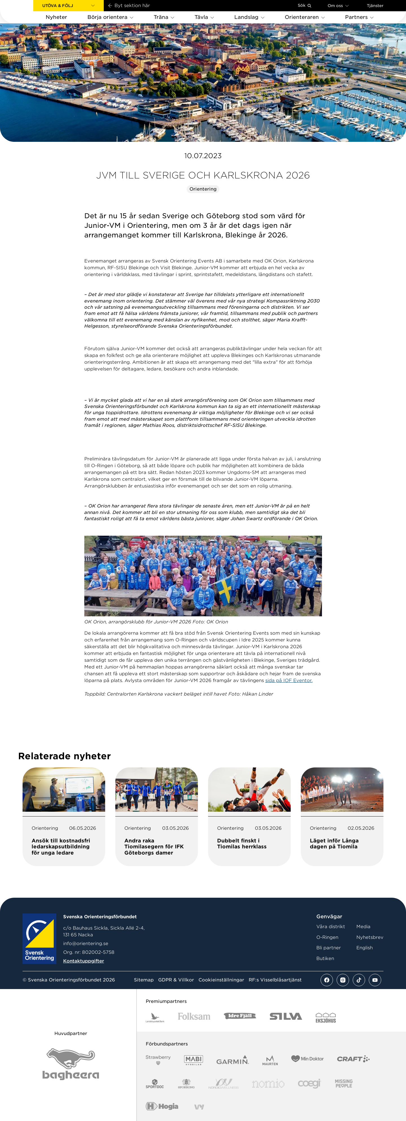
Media (363, 926)
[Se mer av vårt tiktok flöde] (359, 980)
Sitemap (144, 980)
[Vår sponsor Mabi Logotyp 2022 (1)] (193, 1060)
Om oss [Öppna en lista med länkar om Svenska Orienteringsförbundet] (338, 5)
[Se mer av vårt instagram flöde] (343, 980)
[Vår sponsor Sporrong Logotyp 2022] (186, 1084)
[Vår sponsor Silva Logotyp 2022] (286, 1018)
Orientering (203, 189)
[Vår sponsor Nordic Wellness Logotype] (224, 1084)
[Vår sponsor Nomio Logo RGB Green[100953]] (268, 1084)
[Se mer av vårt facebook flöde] (327, 980)
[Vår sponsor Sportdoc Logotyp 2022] (155, 1084)
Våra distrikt (330, 926)
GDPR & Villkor (176, 980)
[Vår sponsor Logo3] (309, 1084)
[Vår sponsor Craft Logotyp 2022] (353, 1060)
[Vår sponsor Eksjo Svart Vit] (326, 1018)
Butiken (325, 958)
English (364, 947)
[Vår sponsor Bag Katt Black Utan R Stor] (71, 1064)
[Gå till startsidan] (25, 11)
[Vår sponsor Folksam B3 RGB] (194, 1018)
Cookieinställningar (221, 980)
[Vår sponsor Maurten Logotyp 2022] (270, 1060)
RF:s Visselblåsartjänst (275, 980)
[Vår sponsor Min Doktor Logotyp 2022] (307, 1060)
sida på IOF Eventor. (289, 680)
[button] (68, 5)
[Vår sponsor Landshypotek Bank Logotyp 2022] (155, 1018)
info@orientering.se (85, 943)
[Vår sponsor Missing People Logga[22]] (344, 1084)
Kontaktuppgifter (83, 961)
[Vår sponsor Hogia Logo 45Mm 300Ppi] (162, 1107)
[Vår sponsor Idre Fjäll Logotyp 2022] (240, 1018)
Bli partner (328, 947)
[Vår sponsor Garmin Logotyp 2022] (233, 1060)
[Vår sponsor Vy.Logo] (199, 1107)
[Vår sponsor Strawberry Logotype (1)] (158, 1060)
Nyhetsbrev (369, 937)
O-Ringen (327, 937)
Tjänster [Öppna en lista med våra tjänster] (375, 5)
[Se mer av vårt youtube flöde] (375, 980)
